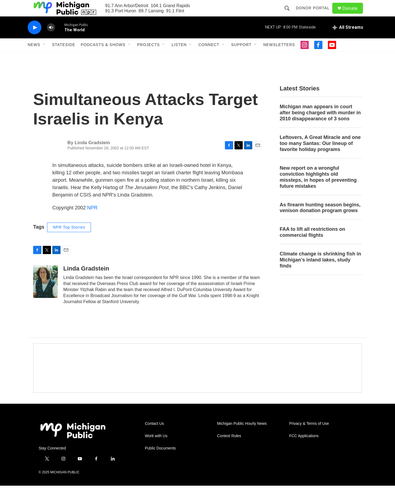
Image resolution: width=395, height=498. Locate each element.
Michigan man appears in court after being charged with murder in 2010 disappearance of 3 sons (320, 125)
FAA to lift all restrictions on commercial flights (312, 244)
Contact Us (154, 436)
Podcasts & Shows (103, 57)
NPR (92, 220)
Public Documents (160, 461)
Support (241, 57)
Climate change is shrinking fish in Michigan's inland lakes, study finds (320, 272)
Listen (179, 57)
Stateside (63, 57)
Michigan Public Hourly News (242, 436)
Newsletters (279, 57)
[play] (34, 40)
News (34, 57)
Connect (208, 57)
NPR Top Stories (69, 239)
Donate (353, 14)
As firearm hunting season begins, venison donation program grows (320, 220)
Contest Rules (229, 448)
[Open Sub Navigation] (44, 57)
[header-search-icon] (289, 14)
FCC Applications (304, 448)
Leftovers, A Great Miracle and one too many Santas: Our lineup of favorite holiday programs (320, 155)
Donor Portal (315, 14)
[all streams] (347, 40)
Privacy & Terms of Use (309, 436)
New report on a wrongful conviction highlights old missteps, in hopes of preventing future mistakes (318, 189)
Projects (148, 57)
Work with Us (156, 448)
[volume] (51, 40)
